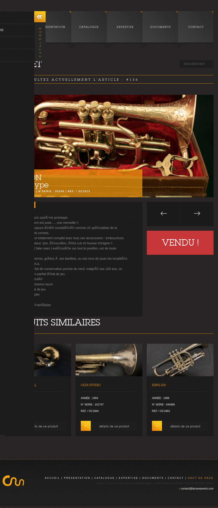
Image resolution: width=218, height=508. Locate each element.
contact (176, 478)
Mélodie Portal (182, 483)
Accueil (52, 478)
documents (153, 478)
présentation (77, 478)
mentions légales (143, 483)
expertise (128, 478)
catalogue (104, 478)
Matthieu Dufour (204, 483)
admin (100, 483)
